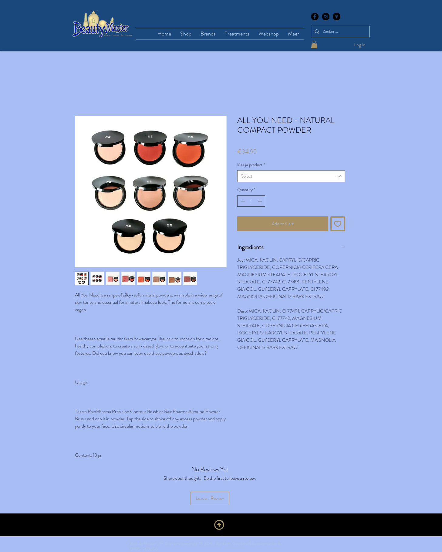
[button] (314, 44)
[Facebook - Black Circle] (315, 16)
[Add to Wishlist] (337, 223)
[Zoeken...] (339, 31)
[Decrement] (242, 201)
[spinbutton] (251, 201)
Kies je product (251, 165)
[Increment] (260, 201)
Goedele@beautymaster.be (257, 543)
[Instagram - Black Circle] (325, 16)
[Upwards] (219, 525)
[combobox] (291, 176)
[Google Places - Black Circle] (336, 16)
